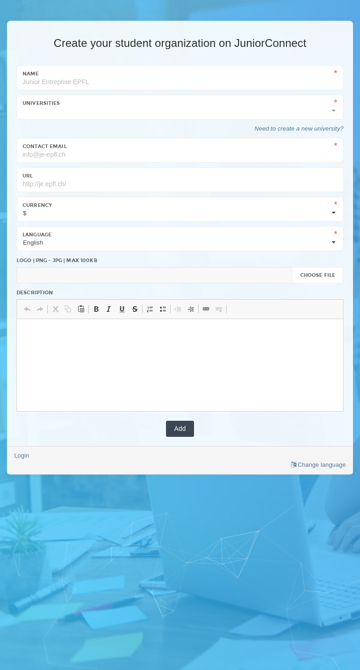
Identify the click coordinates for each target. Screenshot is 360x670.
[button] (27, 309)
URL (28, 175)
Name (31, 73)
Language (37, 234)
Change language (318, 464)
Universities (41, 103)
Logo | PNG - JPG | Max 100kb (57, 260)
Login (21, 455)
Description (35, 292)
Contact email (45, 146)
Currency (37, 205)
